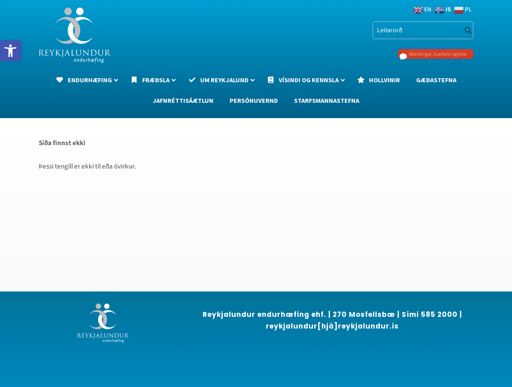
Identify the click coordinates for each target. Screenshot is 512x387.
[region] (104, 314)
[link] (10, 50)
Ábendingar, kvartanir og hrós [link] (425, 55)
